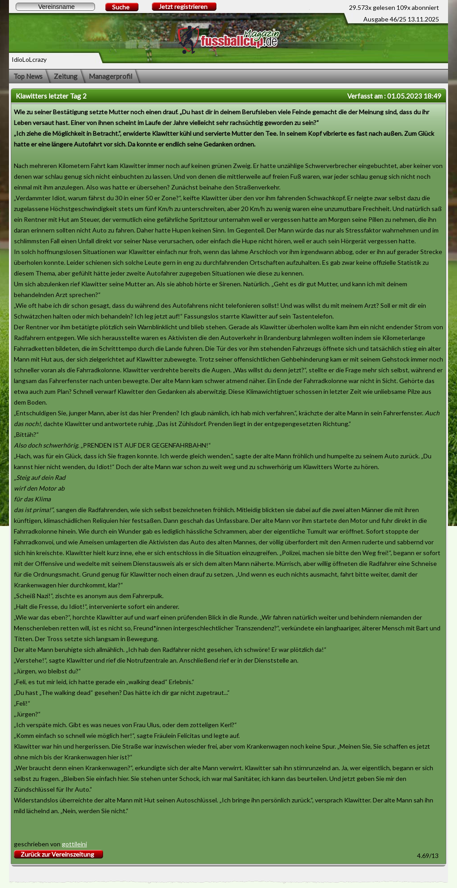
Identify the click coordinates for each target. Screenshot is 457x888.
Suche (120, 7)
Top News (28, 76)
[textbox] (55, 6)
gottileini (74, 844)
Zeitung (66, 76)
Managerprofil (110, 76)
